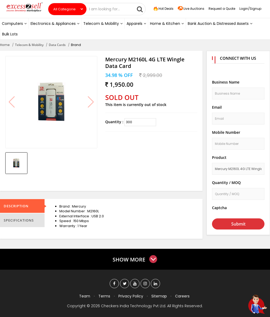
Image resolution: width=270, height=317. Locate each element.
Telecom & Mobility (103, 23)
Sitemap (159, 296)
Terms (104, 296)
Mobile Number (226, 132)
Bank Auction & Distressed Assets (220, 23)
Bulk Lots (10, 34)
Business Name (225, 82)
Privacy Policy (130, 296)
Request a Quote (222, 8)
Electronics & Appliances (55, 23)
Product (219, 157)
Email (217, 107)
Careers (182, 296)
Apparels (136, 23)
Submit (238, 224)
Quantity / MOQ (226, 182)
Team (84, 296)
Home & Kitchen (167, 23)
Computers (14, 23)
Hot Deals (162, 8)
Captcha (219, 207)
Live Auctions (191, 9)
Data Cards (57, 45)
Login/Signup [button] (250, 8)
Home (5, 45)
